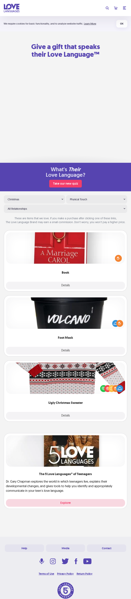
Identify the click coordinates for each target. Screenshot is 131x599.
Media (65, 548)
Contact (106, 548)
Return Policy (85, 573)
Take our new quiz (65, 184)
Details (65, 285)
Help (24, 548)
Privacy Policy (65, 573)
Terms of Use (46, 573)
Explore (65, 503)
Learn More (90, 23)
